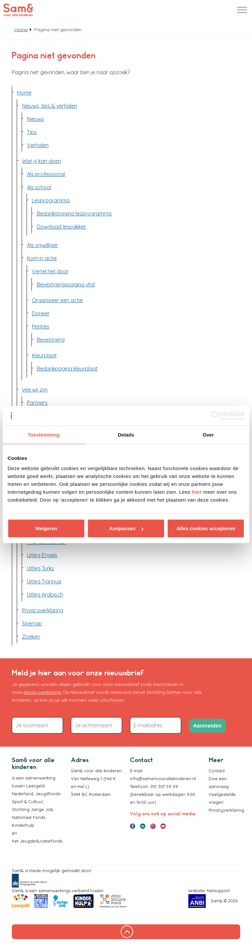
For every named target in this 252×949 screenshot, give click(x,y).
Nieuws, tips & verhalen (49, 105)
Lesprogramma (51, 200)
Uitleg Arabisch (45, 594)
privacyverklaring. (43, 692)
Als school (39, 187)
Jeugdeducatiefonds (41, 841)
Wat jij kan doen (41, 161)
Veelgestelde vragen (222, 798)
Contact (217, 770)
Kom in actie (42, 258)
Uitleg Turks (40, 568)
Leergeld (36, 785)
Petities (40, 326)
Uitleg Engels (42, 555)
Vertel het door (50, 271)
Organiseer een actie (57, 300)
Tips (32, 132)
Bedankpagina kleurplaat (67, 368)
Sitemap (32, 623)
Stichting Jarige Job (32, 809)
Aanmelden (207, 725)
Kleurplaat (44, 355)
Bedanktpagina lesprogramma (74, 213)
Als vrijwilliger (42, 245)
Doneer (41, 313)
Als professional (46, 174)
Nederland (22, 793)
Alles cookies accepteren (206, 528)
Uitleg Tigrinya (44, 581)
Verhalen (38, 145)
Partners (37, 402)
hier (197, 492)
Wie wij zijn (35, 389)
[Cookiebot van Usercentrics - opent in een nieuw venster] (215, 415)
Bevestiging (51, 339)
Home (24, 92)
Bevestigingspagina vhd (65, 284)
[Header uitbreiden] (242, 10)
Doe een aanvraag (219, 782)
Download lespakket (61, 226)
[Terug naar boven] (126, 931)
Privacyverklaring (42, 610)
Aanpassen (126, 528)
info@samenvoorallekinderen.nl (163, 778)
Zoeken (31, 636)
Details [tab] (126, 434)
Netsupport (218, 890)
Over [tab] (208, 434)
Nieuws (35, 119)
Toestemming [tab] (44, 434)
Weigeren (46, 528)
